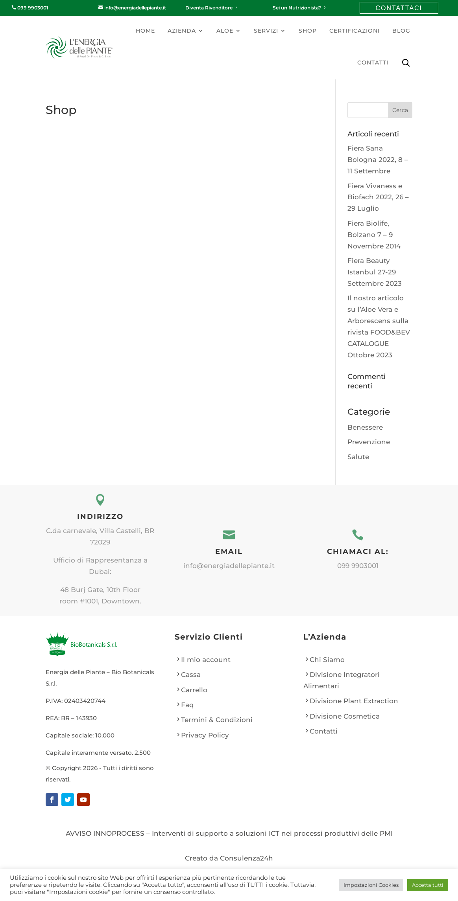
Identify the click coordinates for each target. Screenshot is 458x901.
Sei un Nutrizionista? (300, 8)
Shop (308, 30)
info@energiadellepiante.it (132, 8)
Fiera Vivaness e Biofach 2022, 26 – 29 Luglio (378, 197)
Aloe (224, 30)
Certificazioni (354, 30)
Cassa (191, 675)
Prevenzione (368, 442)
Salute (358, 457)
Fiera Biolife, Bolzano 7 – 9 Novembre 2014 (374, 234)
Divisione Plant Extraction (354, 701)
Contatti (372, 62)
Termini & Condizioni (217, 720)
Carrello (194, 690)
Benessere (365, 427)
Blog (401, 30)
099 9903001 (29, 8)
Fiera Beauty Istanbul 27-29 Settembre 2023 (374, 272)
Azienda (182, 30)
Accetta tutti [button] (427, 885)
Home (145, 30)
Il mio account (206, 660)
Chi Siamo (327, 660)
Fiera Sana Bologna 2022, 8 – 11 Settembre (377, 159)
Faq (187, 705)
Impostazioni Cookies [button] (371, 885)
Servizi (266, 30)
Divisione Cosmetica (345, 716)
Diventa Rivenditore (211, 8)
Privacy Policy (205, 735)
